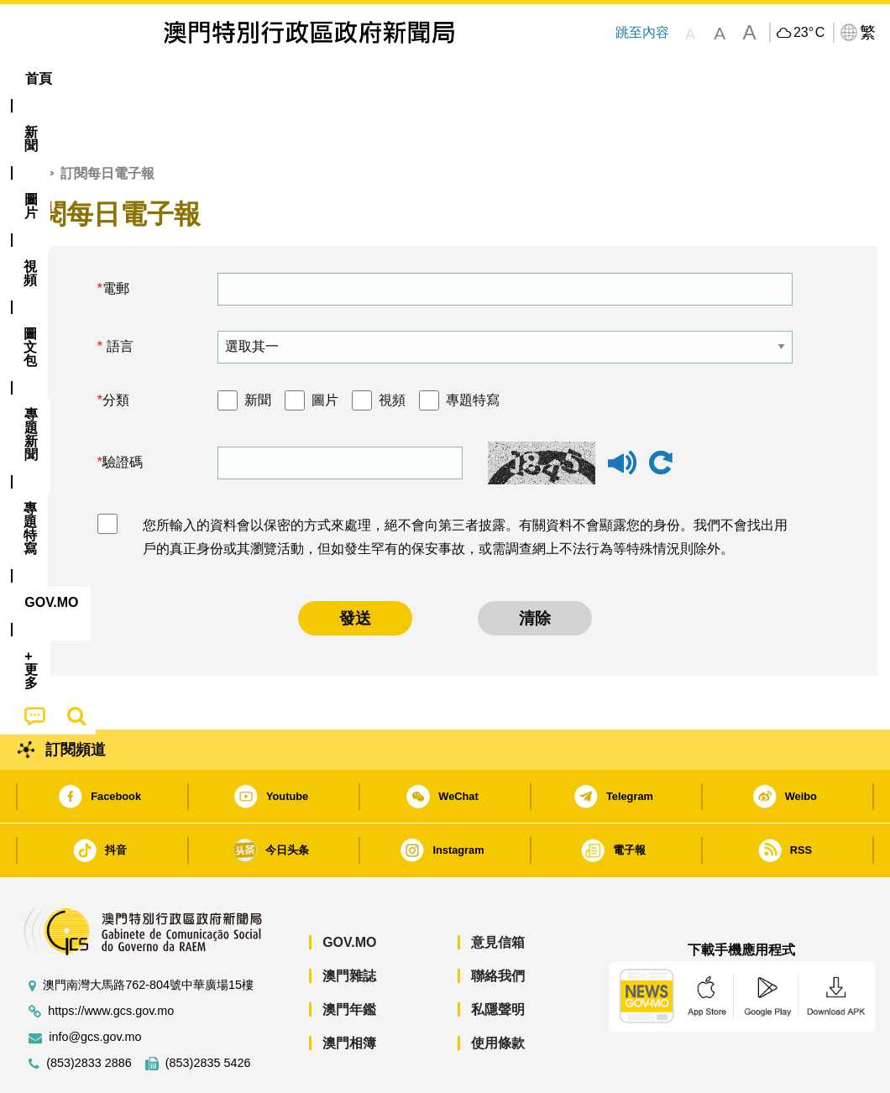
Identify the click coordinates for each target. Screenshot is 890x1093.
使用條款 (498, 992)
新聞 (257, 349)
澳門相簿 (349, 992)
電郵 (115, 237)
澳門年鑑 (349, 958)
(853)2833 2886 (89, 1012)
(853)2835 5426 (208, 1012)
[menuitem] (98, 79)
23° (809, 32)
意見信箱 (498, 891)
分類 (115, 349)
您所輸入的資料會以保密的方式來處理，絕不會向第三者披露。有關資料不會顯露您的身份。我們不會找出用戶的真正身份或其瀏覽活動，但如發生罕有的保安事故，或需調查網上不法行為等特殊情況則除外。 (465, 486)
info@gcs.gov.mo (95, 986)
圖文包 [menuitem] (289, 78)
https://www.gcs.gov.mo (111, 960)
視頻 (392, 349)
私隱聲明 (498, 958)
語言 (117, 295)
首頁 (26, 122)
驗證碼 (122, 411)
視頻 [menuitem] (222, 78)
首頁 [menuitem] (38, 78)
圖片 (325, 349)
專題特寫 (473, 349)
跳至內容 (641, 32)
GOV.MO (349, 891)
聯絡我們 (498, 925)
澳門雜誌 (349, 925)
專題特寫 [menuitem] (455, 78)
